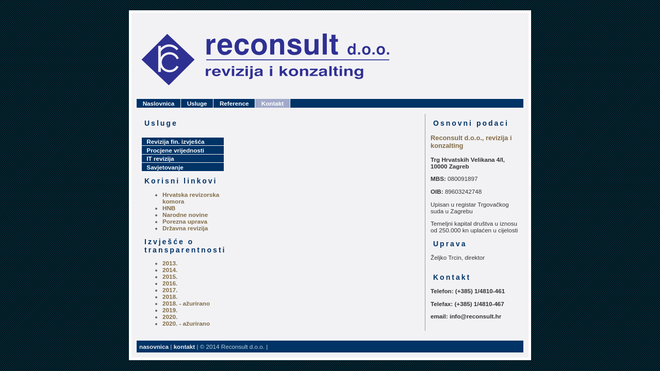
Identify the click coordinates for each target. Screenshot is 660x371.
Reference (234, 103)
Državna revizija (185, 228)
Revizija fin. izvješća (175, 141)
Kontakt (272, 103)
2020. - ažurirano (186, 323)
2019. (169, 310)
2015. (169, 276)
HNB (168, 208)
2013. (169, 263)
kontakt (184, 346)
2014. (169, 269)
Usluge (197, 103)
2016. (169, 283)
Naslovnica (159, 103)
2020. (169, 316)
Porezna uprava (184, 221)
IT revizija (160, 158)
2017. (169, 289)
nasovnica (154, 346)
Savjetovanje (164, 167)
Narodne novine (185, 214)
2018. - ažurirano (186, 303)
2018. (169, 296)
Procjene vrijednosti (175, 150)
